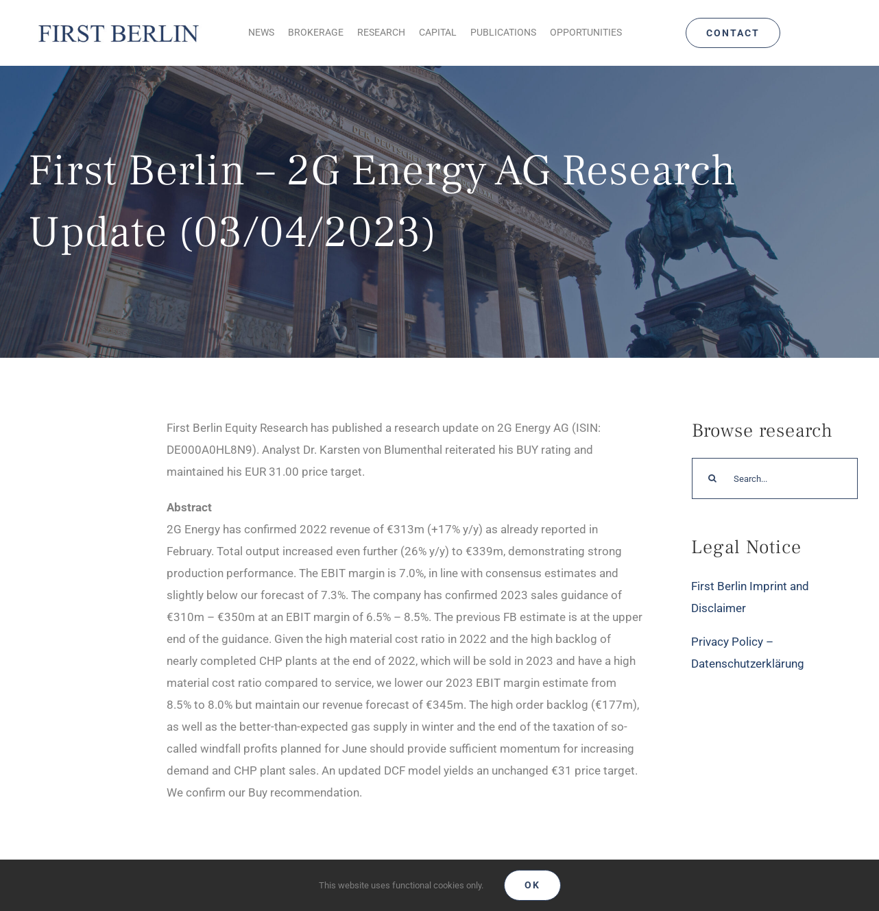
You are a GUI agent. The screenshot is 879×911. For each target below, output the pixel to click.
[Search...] (775, 478)
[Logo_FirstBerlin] (118, 25)
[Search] (712, 478)
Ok (532, 884)
